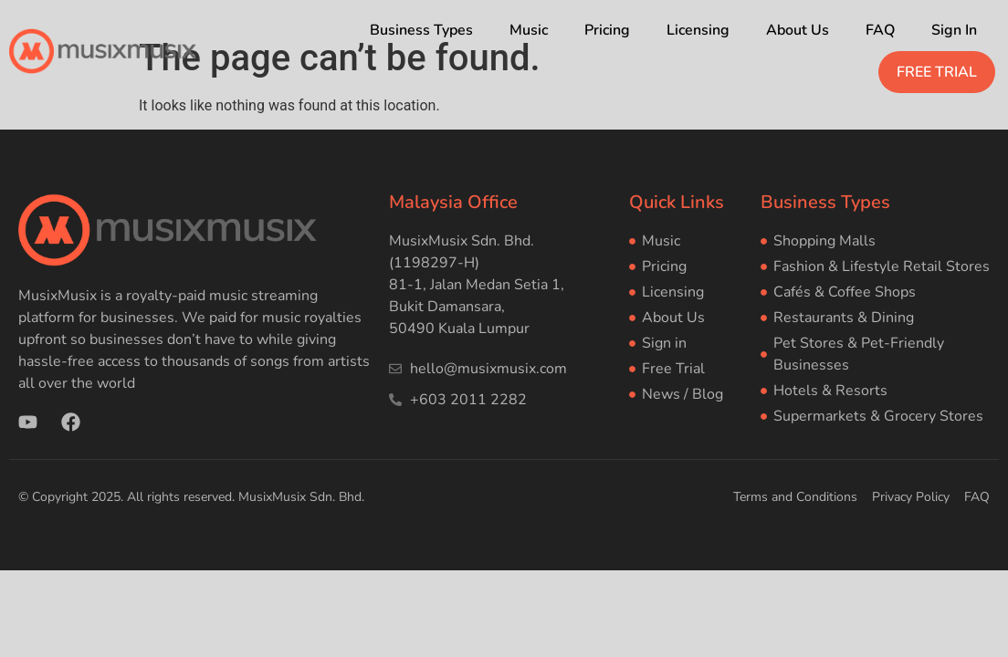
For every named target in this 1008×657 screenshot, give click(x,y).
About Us (797, 30)
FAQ (880, 30)
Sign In (954, 30)
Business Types (421, 30)
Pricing (607, 30)
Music (528, 30)
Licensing (698, 30)
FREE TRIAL (937, 72)
